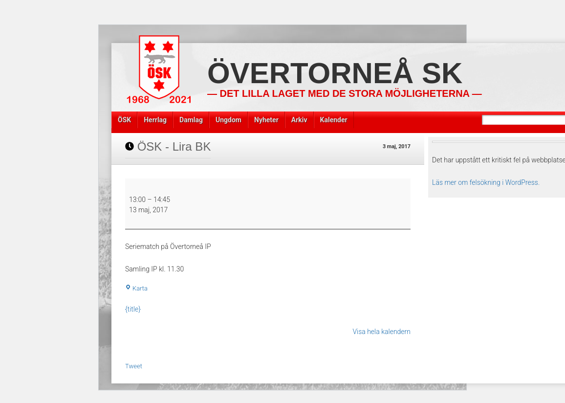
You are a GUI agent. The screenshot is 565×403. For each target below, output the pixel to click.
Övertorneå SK (334, 73)
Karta (136, 288)
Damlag (191, 120)
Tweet (133, 366)
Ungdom (228, 120)
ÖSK (124, 120)
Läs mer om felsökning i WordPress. (486, 182)
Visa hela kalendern (381, 332)
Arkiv (299, 120)
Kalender (334, 120)
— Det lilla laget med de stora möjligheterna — (344, 93)
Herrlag (155, 120)
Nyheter (266, 120)
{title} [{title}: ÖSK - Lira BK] (133, 309)
